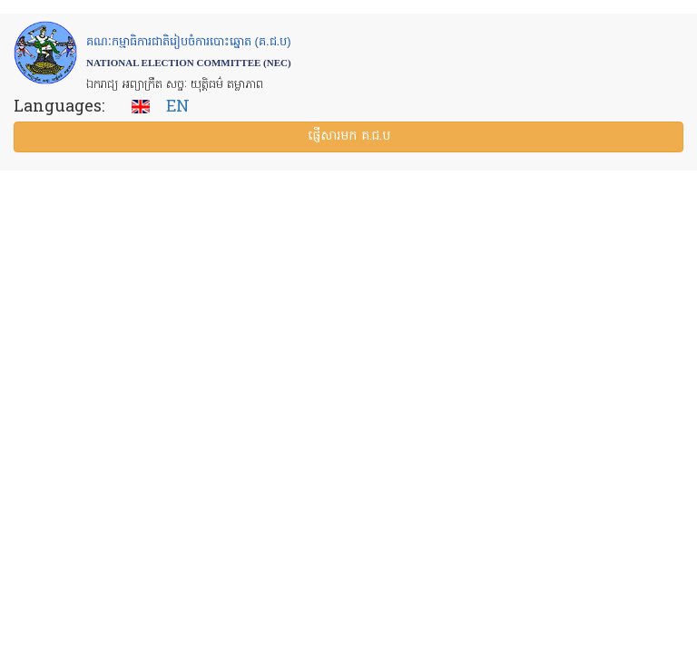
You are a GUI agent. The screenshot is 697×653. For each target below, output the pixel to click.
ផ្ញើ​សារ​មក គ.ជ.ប (349, 136)
